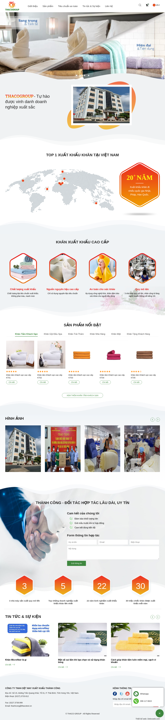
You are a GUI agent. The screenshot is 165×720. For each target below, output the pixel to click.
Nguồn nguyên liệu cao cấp (63, 289)
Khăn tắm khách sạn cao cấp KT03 (81, 376)
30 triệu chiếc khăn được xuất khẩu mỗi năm (140, 602)
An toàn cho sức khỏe (102, 289)
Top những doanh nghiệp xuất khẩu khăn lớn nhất (63, 602)
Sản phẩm (47, 6)
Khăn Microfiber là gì (15, 660)
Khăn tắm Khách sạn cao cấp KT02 (49, 376)
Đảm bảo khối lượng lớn (84, 519)
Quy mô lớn (142, 289)
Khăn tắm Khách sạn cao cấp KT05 (143, 376)
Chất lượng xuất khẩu (23, 289)
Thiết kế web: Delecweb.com (148, 719)
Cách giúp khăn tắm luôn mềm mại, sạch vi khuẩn (133, 661)
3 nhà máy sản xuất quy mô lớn (24, 601)
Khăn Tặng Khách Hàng (138, 334)
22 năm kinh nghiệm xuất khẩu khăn (102, 602)
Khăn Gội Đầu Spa (53, 334)
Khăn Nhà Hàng (97, 334)
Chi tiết (12, 382)
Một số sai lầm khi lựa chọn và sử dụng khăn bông (81, 661)
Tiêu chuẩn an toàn (68, 6)
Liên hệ (109, 6)
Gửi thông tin (76, 563)
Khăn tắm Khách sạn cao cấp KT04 (112, 376)
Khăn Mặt (116, 334)
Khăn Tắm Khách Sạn (26, 334)
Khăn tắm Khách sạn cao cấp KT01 (18, 376)
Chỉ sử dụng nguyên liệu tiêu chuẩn (63, 293)
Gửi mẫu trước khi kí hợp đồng (87, 523)
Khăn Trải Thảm (76, 334)
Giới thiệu (33, 6)
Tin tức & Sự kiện (91, 6)
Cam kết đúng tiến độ (82, 527)
